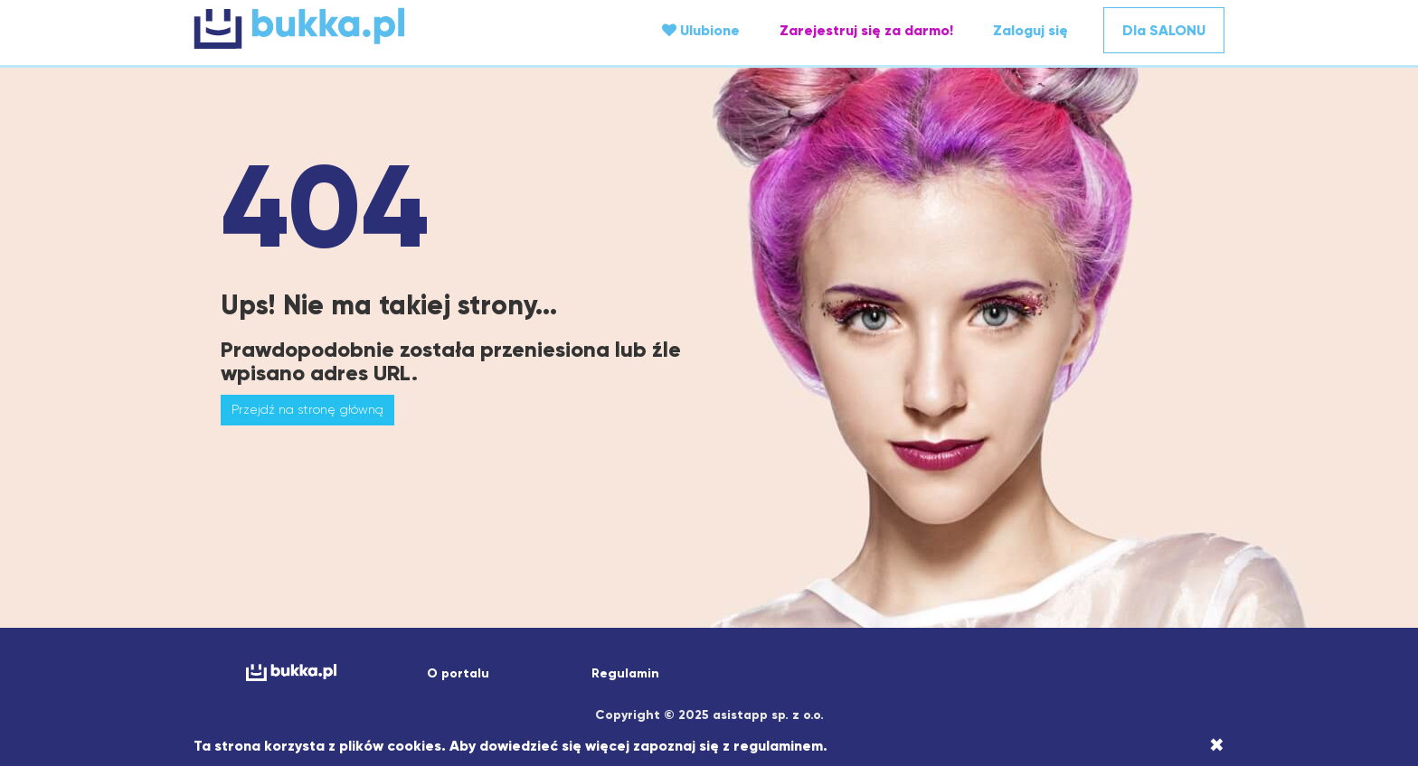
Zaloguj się (1030, 30)
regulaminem (778, 745)
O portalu (458, 673)
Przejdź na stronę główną (307, 409)
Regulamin (625, 673)
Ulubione (701, 30)
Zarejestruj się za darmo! (866, 30)
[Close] (1216, 745)
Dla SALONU (1163, 30)
